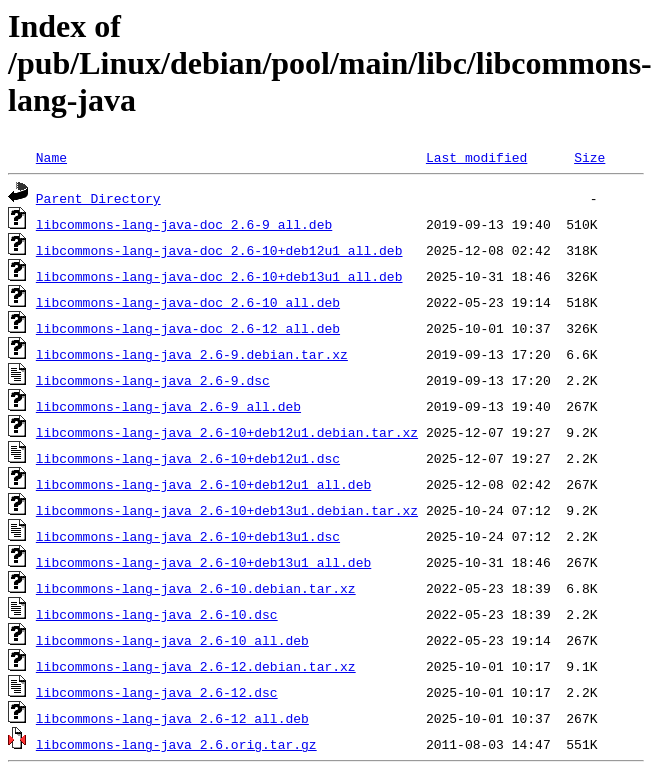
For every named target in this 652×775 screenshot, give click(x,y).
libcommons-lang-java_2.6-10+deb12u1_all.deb (203, 484)
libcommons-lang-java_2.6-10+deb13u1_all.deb (203, 562)
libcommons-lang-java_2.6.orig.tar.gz (176, 744)
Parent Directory (98, 198)
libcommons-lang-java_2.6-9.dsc (153, 380)
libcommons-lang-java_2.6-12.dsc (157, 692)
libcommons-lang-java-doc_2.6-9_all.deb (184, 224)
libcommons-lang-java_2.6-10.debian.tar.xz (196, 588)
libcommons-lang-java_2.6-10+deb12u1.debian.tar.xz (227, 432)
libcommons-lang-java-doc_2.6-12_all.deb (188, 328)
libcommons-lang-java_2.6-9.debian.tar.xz (192, 354)
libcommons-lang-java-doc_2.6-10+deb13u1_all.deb (219, 276)
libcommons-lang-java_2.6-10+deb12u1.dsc (188, 458)
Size (589, 157)
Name (51, 157)
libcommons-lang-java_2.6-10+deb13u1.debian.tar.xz (227, 510)
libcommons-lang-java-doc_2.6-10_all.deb (188, 302)
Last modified (476, 157)
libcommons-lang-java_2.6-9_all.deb (168, 406)
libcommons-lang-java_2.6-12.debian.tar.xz (196, 666)
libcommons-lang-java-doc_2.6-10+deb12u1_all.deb (219, 250)
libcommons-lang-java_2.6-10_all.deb (172, 640)
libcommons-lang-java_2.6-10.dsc (157, 614)
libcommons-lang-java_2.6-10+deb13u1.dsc (188, 536)
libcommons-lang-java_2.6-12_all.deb (172, 718)
